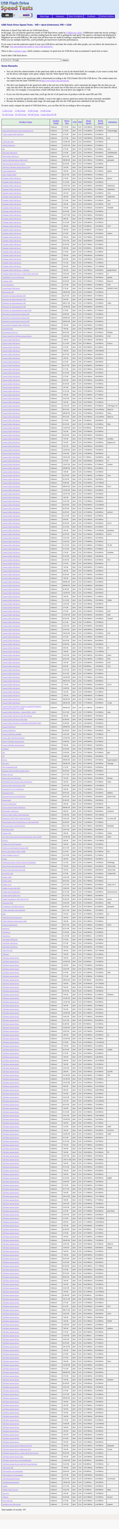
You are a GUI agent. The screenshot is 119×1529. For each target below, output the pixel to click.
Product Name (25, 122)
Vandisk (4, 1486)
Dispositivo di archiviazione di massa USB (15, 314)
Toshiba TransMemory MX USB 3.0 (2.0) (15, 899)
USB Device (6, 932)
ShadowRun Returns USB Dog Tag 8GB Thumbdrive (19, 862)
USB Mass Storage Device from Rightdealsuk (16, 1460)
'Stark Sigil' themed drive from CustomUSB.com (17, 131)
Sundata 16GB (7, 877)
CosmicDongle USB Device (11, 288)
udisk (4, 914)
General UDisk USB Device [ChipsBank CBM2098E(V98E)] (21, 723)
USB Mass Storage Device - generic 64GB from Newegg (20, 1453)
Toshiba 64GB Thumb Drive (11, 892)
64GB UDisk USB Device (10, 156)
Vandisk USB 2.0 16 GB (10, 1490)
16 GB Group (7, 114)
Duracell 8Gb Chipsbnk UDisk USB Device (16, 325)
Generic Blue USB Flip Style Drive (13, 738)
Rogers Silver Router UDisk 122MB (13, 851)
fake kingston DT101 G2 (10, 332)
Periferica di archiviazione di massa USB (15, 848)
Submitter (112, 122)
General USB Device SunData (11, 734)
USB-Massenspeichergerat (10, 1482)
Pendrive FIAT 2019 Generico (11, 844)
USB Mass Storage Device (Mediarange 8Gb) (16, 1449)
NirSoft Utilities (107, 16)
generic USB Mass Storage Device (13, 741)
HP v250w (5, 763)
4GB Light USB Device (9, 153)
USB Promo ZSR (7, 1468)
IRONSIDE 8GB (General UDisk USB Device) (17, 782)
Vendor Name (56, 122)
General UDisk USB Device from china (14, 719)
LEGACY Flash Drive (9, 804)
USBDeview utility (74, 33)
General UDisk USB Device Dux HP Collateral (17, 716)
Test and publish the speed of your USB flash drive (31, 46)
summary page (20, 51)
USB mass (5, 954)
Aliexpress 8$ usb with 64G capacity (14, 164)
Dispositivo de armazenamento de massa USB (16, 310)
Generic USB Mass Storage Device (13, 745)
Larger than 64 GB (48, 114)
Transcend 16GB (7, 903)
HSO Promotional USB (9, 767)
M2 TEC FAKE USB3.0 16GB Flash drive (15, 815)
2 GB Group (20, 111)
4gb (3, 149)
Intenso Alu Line (7, 774)
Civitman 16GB (7, 281)
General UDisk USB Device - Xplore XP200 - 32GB (19, 712)
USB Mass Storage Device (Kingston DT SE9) (17, 1446)
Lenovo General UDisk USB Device (13, 807)
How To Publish (76, 16)
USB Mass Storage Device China (12, 1457)
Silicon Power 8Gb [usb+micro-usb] (13, 866)
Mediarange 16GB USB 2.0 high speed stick (16, 818)
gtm (3, 752)
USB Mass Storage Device (10, 958)
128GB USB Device (8, 145)
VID (74, 122)
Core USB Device (8, 285)
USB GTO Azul (7, 950)
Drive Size (66, 122)
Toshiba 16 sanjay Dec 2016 (11, 888)
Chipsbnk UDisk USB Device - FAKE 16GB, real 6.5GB (20, 274)
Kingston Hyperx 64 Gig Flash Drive (14, 796)
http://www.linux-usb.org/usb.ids (55, 81)
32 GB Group (20, 114)
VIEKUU (5, 1497)
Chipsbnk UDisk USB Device (11, 178)
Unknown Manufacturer (10, 925)
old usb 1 (5, 840)
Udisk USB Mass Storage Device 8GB (14, 921)
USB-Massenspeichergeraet (11, 1479)
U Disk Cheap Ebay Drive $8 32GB (13, 910)
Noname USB (6, 833)
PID (80, 122)
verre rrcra (5, 1493)
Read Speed (88, 122)
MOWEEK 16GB (8, 829)
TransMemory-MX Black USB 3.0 (13, 906)
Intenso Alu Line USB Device (11, 778)
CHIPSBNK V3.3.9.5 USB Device (13, 277)
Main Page (44, 16)
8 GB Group (46, 111)
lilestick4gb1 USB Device (10, 811)
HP (3, 756)
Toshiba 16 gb (6, 884)
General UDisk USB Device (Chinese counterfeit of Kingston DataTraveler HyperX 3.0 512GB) (21, 707)
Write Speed (100, 122)
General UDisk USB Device (11, 340)
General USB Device (9, 727)
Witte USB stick (7, 1501)
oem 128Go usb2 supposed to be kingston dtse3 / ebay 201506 (22, 837)
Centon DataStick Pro (9, 171)
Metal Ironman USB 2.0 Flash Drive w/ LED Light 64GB (20, 822)
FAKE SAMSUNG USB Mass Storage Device (17, 336)
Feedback (91, 16)
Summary (60, 16)
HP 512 (4, 760)
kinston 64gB (6, 800)
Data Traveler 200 (8, 292)
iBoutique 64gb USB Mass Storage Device (15, 771)
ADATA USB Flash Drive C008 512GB (14, 160)
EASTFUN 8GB (7, 329)
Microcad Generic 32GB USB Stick (13, 826)
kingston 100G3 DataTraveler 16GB (13, 785)
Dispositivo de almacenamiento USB (14, 296)
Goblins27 (5, 749)
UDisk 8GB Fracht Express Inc (12, 917)
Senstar (4, 859)
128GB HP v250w (8, 142)
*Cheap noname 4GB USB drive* (13, 134)
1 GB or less (7, 111)
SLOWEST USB (7, 873)
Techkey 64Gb (7, 881)
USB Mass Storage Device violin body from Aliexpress (19, 1464)
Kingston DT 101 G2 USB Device (13, 789)
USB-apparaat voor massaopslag (12, 1471)
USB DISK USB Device (10, 939)
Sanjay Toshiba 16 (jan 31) (10, 855)
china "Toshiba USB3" (9, 175)
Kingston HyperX (8, 793)
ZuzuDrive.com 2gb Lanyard (11, 1504)
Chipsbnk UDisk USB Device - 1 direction (15, 270)
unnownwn (5, 928)
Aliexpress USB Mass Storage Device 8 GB (16, 167)
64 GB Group (33, 114)
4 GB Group (33, 111)
